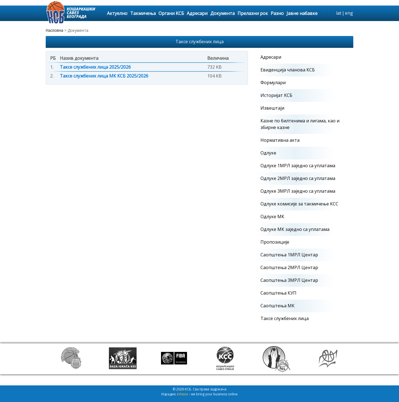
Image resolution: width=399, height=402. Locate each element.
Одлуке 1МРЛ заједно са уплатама (297, 166)
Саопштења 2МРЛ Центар (289, 267)
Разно (277, 13)
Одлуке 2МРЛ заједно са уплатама (297, 178)
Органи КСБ (171, 13)
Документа (222, 13)
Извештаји (272, 108)
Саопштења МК (277, 306)
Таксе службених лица (284, 318)
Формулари (273, 82)
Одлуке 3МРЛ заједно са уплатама (297, 191)
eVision (182, 394)
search (331, 13)
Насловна (54, 30)
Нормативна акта (280, 140)
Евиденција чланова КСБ (287, 70)
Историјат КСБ (276, 95)
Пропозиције (274, 242)
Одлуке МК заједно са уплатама (294, 229)
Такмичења (143, 13)
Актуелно (117, 13)
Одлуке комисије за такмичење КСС (299, 204)
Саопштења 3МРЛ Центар (289, 280)
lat (338, 13)
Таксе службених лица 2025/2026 (95, 67)
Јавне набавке (302, 13)
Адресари (197, 13)
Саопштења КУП (278, 293)
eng (349, 13)
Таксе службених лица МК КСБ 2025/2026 (104, 76)
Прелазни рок (252, 13)
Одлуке (268, 153)
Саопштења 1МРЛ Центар (289, 255)
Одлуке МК (272, 216)
